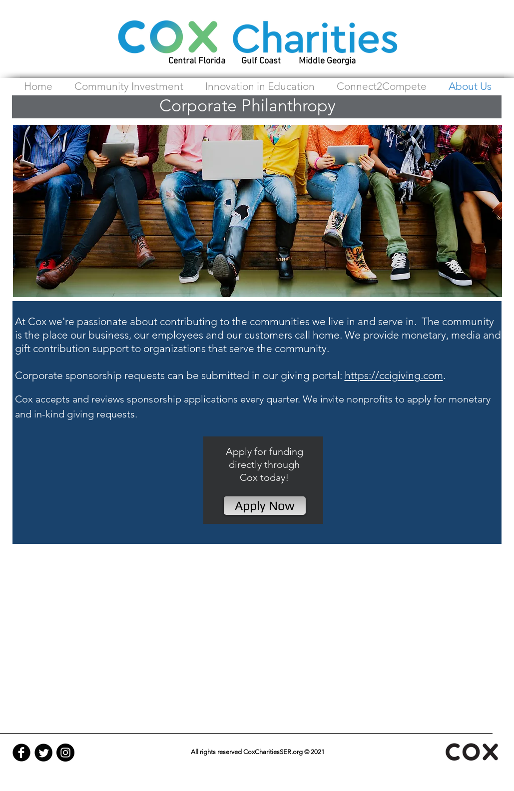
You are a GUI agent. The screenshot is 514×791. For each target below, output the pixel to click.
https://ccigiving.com (394, 375)
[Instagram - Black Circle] (65, 753)
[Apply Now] (265, 505)
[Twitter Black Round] (43, 753)
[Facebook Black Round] (21, 753)
